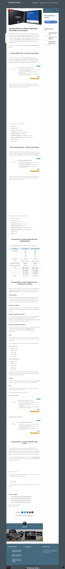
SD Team (24, 496)
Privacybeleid (32, 540)
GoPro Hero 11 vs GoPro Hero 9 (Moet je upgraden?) (53, 38)
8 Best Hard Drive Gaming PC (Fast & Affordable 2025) (53, 33)
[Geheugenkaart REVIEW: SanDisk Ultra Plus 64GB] (9, 521)
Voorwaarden (36, 540)
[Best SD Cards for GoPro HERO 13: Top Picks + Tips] (9, 525)
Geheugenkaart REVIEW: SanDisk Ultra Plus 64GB (16, 520)
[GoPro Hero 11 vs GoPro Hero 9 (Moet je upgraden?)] (46, 38)
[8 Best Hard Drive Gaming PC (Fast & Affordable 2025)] (46, 34)
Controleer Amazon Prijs (35, 78)
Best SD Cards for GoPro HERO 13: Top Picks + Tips (17, 525)
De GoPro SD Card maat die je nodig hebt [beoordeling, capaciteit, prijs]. (53, 43)
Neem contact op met (54, 2)
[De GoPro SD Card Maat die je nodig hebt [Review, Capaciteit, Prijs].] (46, 42)
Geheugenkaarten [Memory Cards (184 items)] (35, 520)
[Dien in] (56, 10)
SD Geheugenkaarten (49, 519)
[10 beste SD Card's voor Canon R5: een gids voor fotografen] (9, 530)
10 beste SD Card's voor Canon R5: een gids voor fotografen (16, 529)
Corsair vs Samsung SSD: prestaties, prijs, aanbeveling (21, 471)
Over (48, 2)
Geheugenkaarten (35, 2)
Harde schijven (43, 2)
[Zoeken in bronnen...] (51, 11)
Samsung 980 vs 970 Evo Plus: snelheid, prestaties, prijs (21, 467)
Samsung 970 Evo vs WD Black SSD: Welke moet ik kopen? (21, 466)
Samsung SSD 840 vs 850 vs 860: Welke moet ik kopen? (21, 469)
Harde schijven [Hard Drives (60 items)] (28, 520)
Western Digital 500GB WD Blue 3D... (25, 160)
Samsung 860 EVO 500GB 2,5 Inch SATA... (26, 67)
